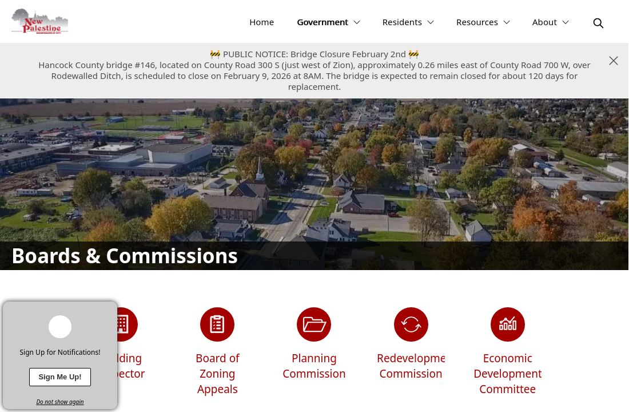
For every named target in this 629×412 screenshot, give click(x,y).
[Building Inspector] (121, 352)
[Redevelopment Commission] (410, 352)
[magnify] (598, 23)
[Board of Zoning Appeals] (217, 352)
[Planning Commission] (314, 352)
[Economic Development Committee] (507, 352)
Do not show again (59, 402)
